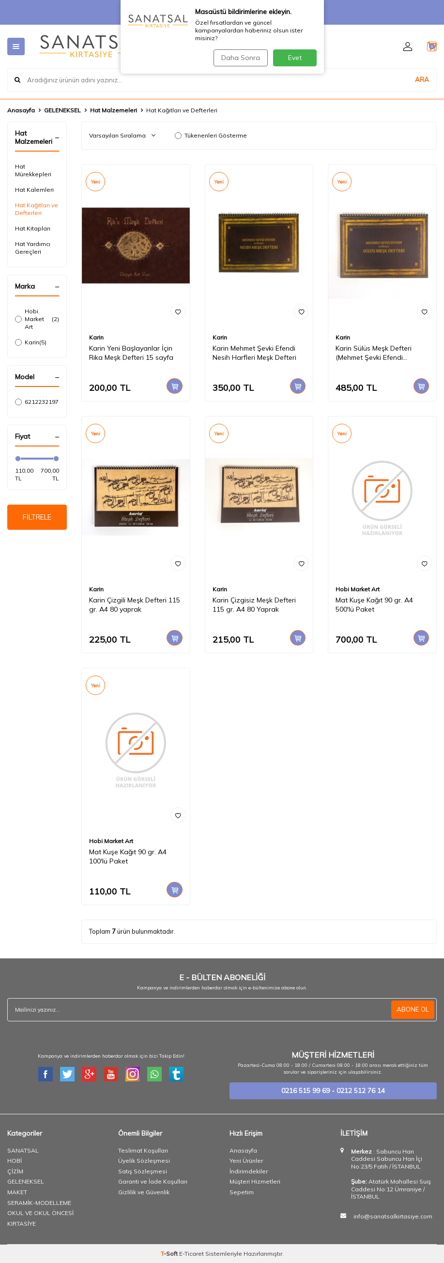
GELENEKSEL (62, 110)
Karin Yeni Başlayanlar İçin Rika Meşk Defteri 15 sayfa (131, 353)
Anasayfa (21, 110)
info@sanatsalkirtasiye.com (392, 1216)
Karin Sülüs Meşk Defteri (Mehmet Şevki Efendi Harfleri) (374, 353)
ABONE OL (412, 1009)
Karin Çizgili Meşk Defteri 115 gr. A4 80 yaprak (134, 605)
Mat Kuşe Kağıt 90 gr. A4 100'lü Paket (128, 856)
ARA (422, 79)
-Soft (170, 1253)
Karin (30, 342)
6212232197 (37, 402)
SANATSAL (23, 1150)
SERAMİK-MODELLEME (39, 1202)
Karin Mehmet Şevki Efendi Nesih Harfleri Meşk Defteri (254, 353)
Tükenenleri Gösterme (211, 135)
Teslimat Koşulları (143, 1150)
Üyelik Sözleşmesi (144, 1160)
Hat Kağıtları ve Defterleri (36, 208)
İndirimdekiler (249, 1171)
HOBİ (14, 1160)
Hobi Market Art (37, 319)
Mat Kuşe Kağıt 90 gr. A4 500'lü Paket (374, 605)
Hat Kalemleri (34, 189)
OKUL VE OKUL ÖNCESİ (40, 1213)
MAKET (17, 1192)
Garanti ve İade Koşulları (152, 1181)
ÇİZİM (15, 1171)
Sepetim (242, 1192)
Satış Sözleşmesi (142, 1171)
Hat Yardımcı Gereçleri (32, 247)
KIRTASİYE (21, 1223)
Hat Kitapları (32, 228)
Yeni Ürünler (246, 1160)
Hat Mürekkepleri (33, 170)
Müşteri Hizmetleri (255, 1181)
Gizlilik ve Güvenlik (143, 1192)
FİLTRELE (37, 518)
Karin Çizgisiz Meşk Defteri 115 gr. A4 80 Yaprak (254, 605)
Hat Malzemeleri (113, 110)
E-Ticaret (191, 1253)
